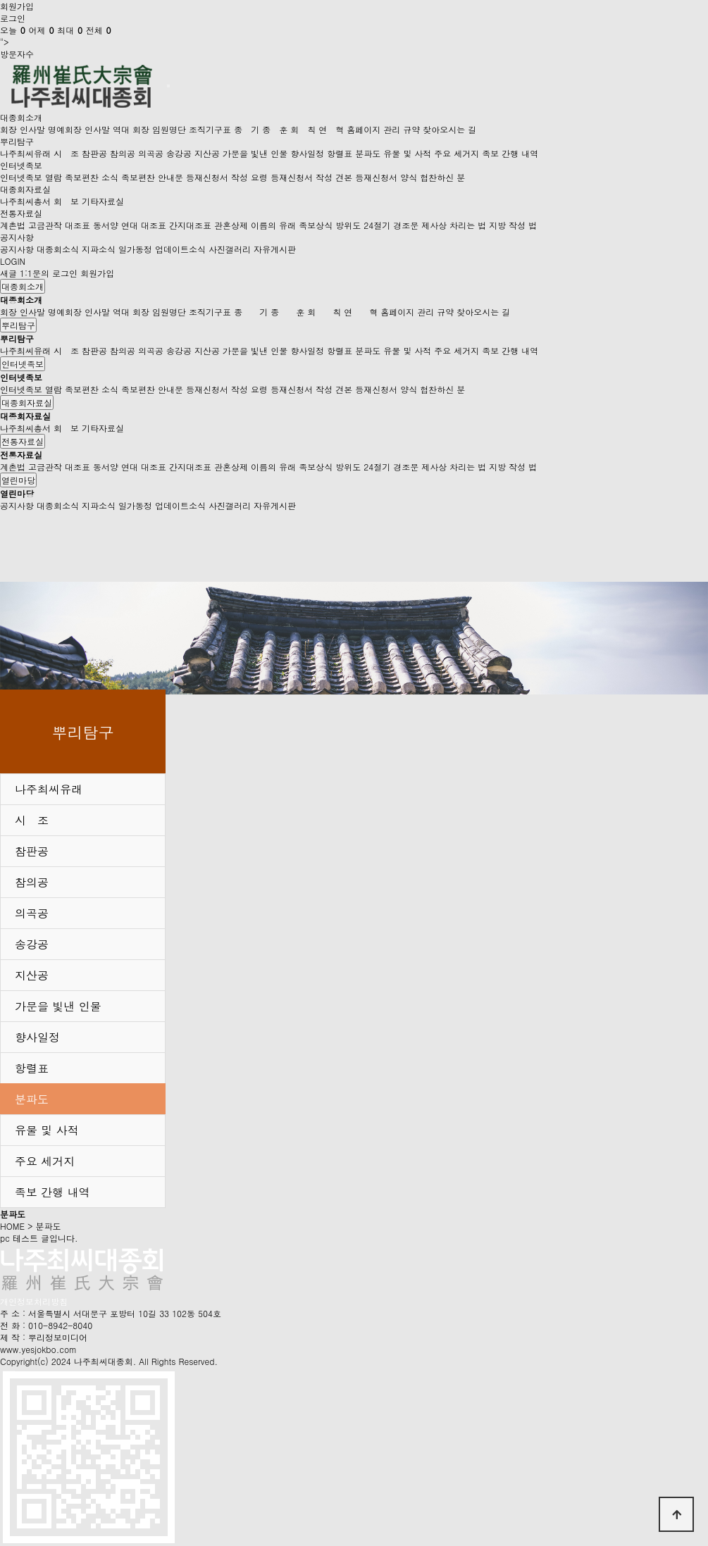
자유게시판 (275, 249)
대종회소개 (21, 117)
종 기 (246, 129)
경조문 (405, 225)
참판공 (94, 153)
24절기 (377, 225)
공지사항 (17, 237)
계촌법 (12, 225)
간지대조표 (190, 225)
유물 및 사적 (407, 153)
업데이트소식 (180, 249)
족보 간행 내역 (510, 153)
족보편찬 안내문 (152, 177)
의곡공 (150, 153)
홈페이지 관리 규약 (383, 129)
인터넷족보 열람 (31, 177)
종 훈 (274, 129)
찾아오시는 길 (449, 129)
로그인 (12, 18)
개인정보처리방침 (34, 1301)
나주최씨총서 (25, 201)
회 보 (66, 201)
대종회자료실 (25, 189)
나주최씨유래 (25, 153)
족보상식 (316, 225)
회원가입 (17, 6)
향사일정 (307, 153)
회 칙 (303, 129)
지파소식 (99, 249)
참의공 (122, 153)
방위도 (348, 225)
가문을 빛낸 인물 (255, 153)
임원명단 (169, 129)
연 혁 (331, 129)
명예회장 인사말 (79, 129)
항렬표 (339, 153)
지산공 (207, 153)
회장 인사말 (22, 129)
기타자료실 (103, 201)
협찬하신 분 (442, 177)
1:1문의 (34, 273)
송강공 (179, 153)
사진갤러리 (230, 249)
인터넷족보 (21, 165)
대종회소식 (58, 249)
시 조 (66, 153)
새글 (8, 273)
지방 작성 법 (513, 225)
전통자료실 (21, 213)
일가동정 (135, 249)
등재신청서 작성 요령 (227, 177)
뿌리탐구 (17, 141)
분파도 (367, 153)
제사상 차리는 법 (453, 225)
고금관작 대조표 (59, 225)
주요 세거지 (456, 153)
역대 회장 (131, 129)
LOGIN (12, 261)
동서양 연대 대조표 (129, 225)
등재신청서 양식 (386, 177)
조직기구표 (210, 129)
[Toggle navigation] (168, 86)
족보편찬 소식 (91, 177)
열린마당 (18, 480)
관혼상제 (231, 225)
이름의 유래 (273, 225)
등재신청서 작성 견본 (311, 177)
